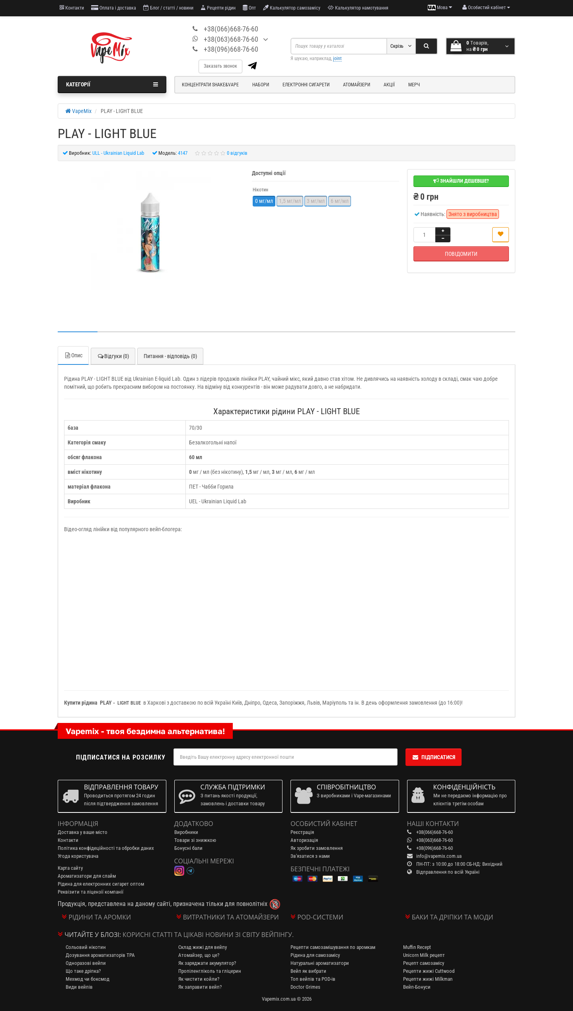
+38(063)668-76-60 (231, 39)
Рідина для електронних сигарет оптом (101, 884)
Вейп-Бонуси (417, 987)
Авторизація (304, 840)
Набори (260, 85)
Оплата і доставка (113, 8)
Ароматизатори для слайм (87, 876)
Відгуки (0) (113, 356)
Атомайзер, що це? (198, 955)
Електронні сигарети (306, 85)
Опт (249, 8)
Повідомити (461, 254)
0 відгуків (237, 153)
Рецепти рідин (218, 8)
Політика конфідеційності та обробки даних (106, 848)
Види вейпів (79, 987)
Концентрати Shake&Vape (210, 85)
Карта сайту (70, 868)
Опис (73, 355)
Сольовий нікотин (86, 947)
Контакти (72, 8)
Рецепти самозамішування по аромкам (332, 947)
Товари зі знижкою (195, 840)
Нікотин (260, 190)
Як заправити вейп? (200, 987)
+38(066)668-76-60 (231, 29)
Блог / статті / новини (168, 8)
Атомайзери (356, 85)
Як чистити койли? (198, 979)
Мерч (414, 85)
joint (337, 58)
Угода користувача (78, 856)
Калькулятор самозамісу (291, 8)
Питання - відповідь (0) (170, 356)
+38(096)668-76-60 (231, 49)
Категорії (112, 84)
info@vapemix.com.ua (439, 856)
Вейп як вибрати (308, 971)
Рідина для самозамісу (315, 955)
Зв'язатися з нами (310, 856)
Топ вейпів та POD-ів (312, 979)
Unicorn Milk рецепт (424, 955)
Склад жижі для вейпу (202, 947)
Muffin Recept (417, 947)
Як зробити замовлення (316, 848)
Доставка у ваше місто (82, 832)
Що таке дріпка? (83, 971)
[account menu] (486, 7)
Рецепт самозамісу (423, 963)
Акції (389, 85)
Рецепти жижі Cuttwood (428, 971)
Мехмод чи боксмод (87, 979)
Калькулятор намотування (357, 8)
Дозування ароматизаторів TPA (100, 955)
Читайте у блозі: (92, 934)
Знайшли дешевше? (461, 181)
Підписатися (433, 757)
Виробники (186, 832)
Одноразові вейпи (86, 963)
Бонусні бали (188, 848)
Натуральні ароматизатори (319, 963)
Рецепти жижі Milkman (427, 979)
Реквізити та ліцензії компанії (90, 892)
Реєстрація (302, 832)
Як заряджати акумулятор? (207, 963)
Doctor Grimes (305, 987)
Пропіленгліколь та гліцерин (209, 971)
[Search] (426, 46)
